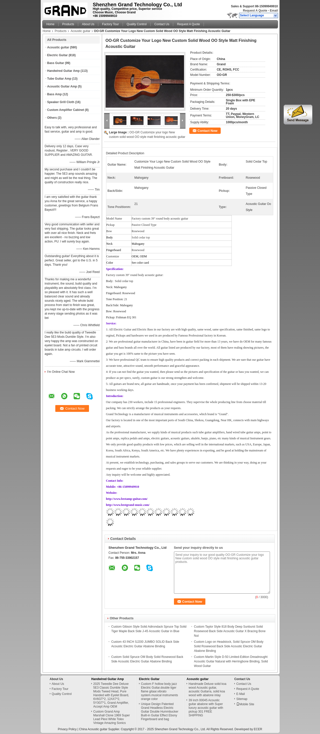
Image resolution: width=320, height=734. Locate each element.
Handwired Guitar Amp (63, 71)
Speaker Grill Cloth (60, 102)
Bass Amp (54, 94)
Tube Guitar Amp (59, 78)
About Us (88, 24)
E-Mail (240, 694)
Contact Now (207, 131)
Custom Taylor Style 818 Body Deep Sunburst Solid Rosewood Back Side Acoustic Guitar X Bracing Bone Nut (230, 631)
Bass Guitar (55, 63)
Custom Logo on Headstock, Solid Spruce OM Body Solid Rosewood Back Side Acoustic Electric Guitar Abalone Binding (228, 646)
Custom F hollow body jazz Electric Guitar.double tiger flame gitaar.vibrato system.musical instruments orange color (159, 691)
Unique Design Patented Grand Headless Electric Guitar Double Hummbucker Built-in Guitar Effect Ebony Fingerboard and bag (159, 711)
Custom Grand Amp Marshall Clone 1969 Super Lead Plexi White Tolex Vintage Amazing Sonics (111, 717)
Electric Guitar (57, 55)
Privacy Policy (67, 729)
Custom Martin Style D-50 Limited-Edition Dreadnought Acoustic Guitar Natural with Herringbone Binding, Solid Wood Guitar (231, 661)
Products (68, 24)
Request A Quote (255, 10)
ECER (258, 729)
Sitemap (241, 699)
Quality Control (137, 24)
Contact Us (161, 24)
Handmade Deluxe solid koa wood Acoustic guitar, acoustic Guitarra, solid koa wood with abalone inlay (207, 689)
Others (52, 117)
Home (51, 24)
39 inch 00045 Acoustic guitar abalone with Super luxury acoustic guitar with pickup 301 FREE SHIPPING (206, 707)
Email (274, 10)
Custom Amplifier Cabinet (65, 110)
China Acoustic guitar (93, 729)
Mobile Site (245, 704)
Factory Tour (110, 24)
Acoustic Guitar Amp (62, 86)
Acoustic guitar (80, 31)
